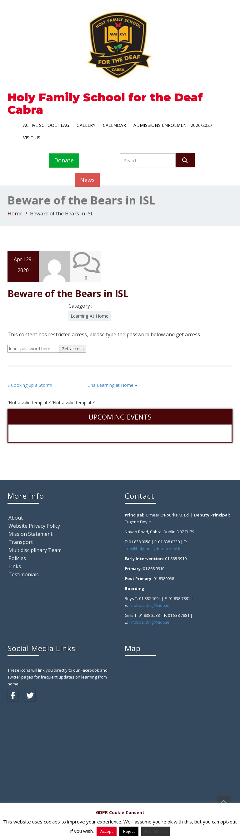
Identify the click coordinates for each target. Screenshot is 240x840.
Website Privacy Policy (34, 525)
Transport (20, 542)
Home (15, 213)
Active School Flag (46, 125)
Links (14, 566)
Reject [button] (129, 831)
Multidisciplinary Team (35, 550)
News (87, 180)
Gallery (86, 125)
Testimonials (23, 574)
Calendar (114, 125)
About (15, 517)
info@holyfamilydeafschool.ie (153, 548)
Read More (155, 831)
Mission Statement (30, 533)
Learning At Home (89, 316)
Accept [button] (106, 831)
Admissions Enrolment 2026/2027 (172, 125)
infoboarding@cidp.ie (149, 605)
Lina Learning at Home (110, 385)
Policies (17, 558)
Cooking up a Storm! (31, 385)
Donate (64, 160)
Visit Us (31, 138)
